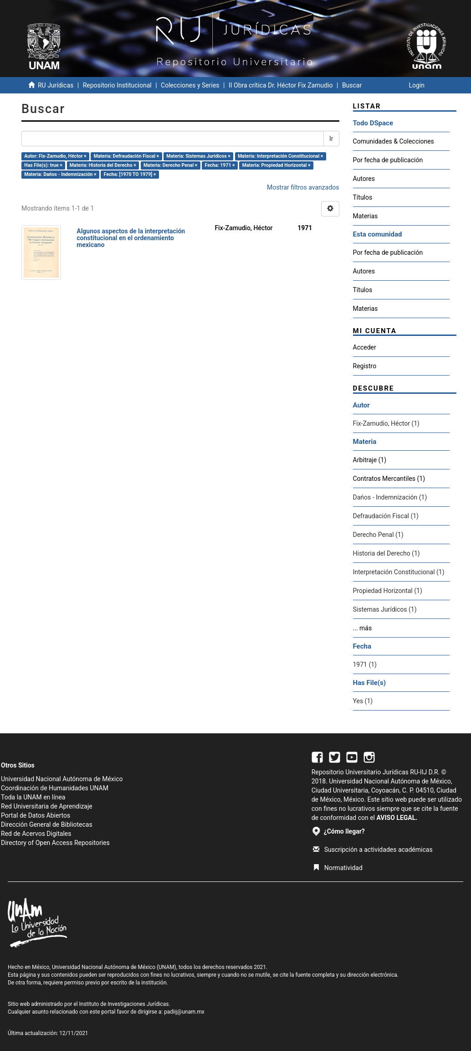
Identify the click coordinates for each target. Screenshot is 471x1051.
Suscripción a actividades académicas (373, 849)
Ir (331, 138)
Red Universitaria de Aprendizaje (46, 806)
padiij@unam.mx (184, 1012)
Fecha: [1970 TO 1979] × (130, 174)
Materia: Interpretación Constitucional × (280, 156)
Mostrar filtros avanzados (303, 187)
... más (362, 628)
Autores (364, 178)
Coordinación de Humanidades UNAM (54, 788)
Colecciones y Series (190, 85)
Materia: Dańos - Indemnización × (60, 174)
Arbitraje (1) (370, 460)
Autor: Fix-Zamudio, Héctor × (55, 156)
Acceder (364, 347)
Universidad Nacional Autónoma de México (62, 779)
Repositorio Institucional (117, 85)
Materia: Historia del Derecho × (103, 165)
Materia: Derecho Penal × (170, 165)
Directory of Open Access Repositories (55, 842)
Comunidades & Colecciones (393, 141)
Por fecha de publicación (388, 160)
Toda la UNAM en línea (33, 797)
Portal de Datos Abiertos (35, 815)
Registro (365, 366)
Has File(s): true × (43, 165)
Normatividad (338, 867)
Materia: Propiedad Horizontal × (276, 165)
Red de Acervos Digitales (36, 833)
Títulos (363, 197)
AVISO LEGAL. (396, 817)
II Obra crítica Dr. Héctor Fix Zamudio (281, 85)
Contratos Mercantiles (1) (389, 478)
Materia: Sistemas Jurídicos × (198, 156)
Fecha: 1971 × (220, 165)
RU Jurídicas (55, 85)
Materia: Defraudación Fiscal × (126, 156)
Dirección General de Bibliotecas (46, 824)
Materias (365, 216)
